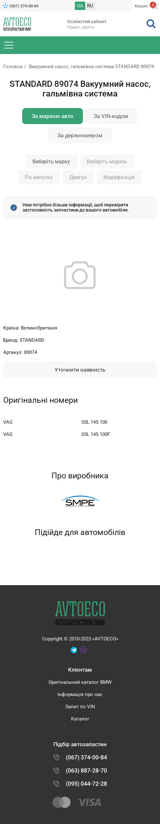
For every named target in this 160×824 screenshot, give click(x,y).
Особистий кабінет (87, 21)
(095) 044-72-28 (86, 783)
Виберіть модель (107, 161)
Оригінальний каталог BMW (80, 682)
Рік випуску (39, 177)
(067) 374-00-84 (24, 6)
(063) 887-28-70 (86, 770)
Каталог (80, 719)
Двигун (78, 177)
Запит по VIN (80, 707)
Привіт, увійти (80, 27)
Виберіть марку (51, 161)
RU (90, 6)
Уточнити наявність (80, 370)
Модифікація (119, 177)
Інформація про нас (80, 694)
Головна (12, 66)
